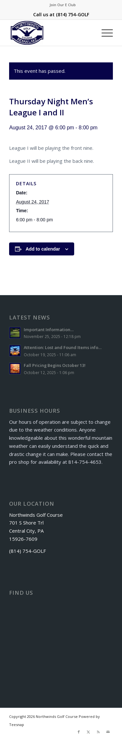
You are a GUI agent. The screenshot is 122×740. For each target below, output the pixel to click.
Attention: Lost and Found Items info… (63, 347)
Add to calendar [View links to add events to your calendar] (43, 249)
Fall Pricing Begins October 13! (55, 365)
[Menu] (104, 33)
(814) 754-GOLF (72, 14)
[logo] (50, 33)
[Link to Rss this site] (98, 732)
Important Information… (49, 329)
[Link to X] (88, 732)
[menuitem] (62, 4)
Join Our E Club (62, 4)
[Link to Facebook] (79, 732)
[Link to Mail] (108, 732)
